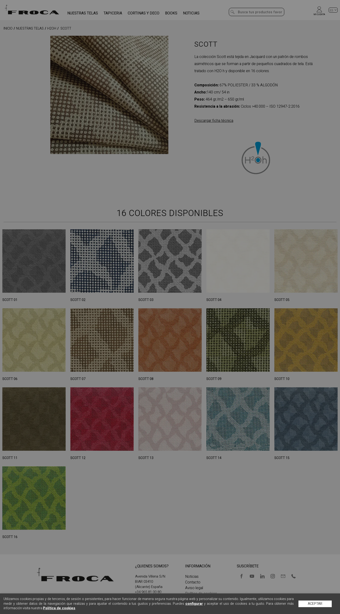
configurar (194, 603)
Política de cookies (59, 608)
